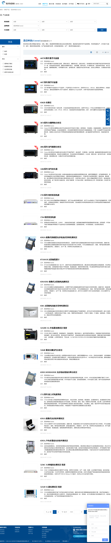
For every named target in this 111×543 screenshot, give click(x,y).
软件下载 (30, 533)
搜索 (102, 30)
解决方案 (51, 4)
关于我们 (71, 4)
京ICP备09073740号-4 (37, 541)
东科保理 (44, 535)
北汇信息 (44, 537)
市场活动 (17, 529)
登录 (89, 3)
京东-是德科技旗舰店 (47, 529)
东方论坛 (81, 3)
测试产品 (45, 4)
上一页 (48, 512)
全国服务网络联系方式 (80, 536)
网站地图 (65, 541)
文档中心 (30, 531)
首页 (39, 4)
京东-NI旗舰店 (45, 531)
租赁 (5, 54)
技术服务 (64, 4)
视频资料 (30, 529)
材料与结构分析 (8, 72)
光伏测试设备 (7, 69)
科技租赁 (58, 4)
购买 (5, 51)
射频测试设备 (7, 66)
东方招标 (44, 533)
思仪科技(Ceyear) (16, 9)
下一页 (64, 512)
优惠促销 (17, 531)
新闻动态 (2, 529)
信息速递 (2, 533)
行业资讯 (2, 531)
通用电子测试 (7, 63)
